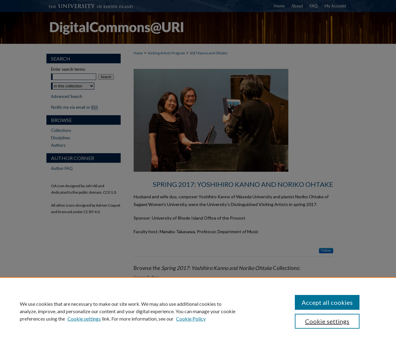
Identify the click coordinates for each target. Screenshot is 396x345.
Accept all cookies (327, 302)
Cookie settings (84, 319)
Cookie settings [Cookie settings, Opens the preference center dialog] (327, 321)
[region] (198, 311)
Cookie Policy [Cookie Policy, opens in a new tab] (191, 319)
